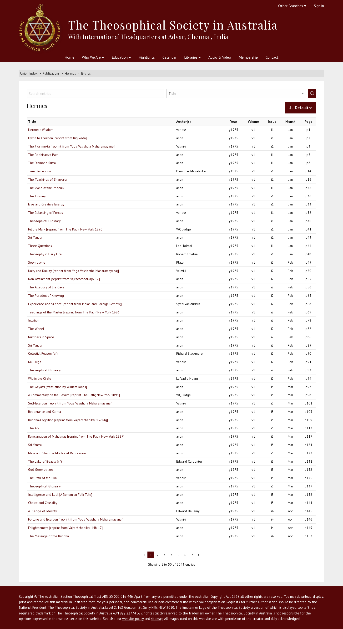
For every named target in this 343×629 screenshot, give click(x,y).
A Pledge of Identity (42, 511)
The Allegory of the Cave (46, 287)
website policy (133, 618)
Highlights (147, 57)
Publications (51, 73)
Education (121, 57)
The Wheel (36, 329)
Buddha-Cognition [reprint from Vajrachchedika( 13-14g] (68, 420)
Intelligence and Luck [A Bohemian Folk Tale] (60, 494)
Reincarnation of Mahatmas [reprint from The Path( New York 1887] (76, 436)
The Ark (33, 428)
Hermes (70, 73)
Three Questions (40, 246)
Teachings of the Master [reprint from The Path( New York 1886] (74, 312)
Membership (248, 57)
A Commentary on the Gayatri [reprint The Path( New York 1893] (74, 395)
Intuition (33, 320)
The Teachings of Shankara (47, 179)
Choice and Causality (42, 503)
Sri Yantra (35, 237)
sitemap (157, 618)
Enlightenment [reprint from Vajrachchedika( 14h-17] (65, 528)
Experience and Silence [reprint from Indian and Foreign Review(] (75, 304)
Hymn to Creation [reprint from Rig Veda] (57, 138)
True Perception (39, 171)
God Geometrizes (40, 469)
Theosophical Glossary (44, 221)
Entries (86, 73)
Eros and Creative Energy (46, 204)
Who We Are (93, 57)
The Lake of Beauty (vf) (45, 461)
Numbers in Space (41, 337)
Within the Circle (39, 378)
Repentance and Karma (44, 411)
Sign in (319, 5)
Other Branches (292, 5)
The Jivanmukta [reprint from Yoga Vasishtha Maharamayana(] (71, 146)
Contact (272, 57)
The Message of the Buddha (48, 536)
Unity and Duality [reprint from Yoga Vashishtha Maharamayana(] (73, 271)
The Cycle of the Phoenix (46, 188)
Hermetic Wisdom (40, 130)
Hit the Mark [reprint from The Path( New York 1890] (65, 229)
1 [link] (151, 555)
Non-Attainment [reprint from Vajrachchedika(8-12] (64, 279)
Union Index (28, 73)
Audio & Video (219, 57)
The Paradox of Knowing (46, 295)
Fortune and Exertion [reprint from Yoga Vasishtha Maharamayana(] (75, 519)
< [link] (144, 555)
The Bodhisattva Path (43, 155)
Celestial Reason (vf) (43, 353)
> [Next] (199, 555)
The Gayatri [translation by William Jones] (57, 387)
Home (69, 57)
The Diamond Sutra (42, 163)
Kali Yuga (34, 362)
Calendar (169, 57)
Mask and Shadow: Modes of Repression (57, 453)
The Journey (37, 196)
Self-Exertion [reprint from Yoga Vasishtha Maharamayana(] (70, 403)
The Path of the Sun (42, 478)
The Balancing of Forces (45, 212)
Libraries (192, 57)
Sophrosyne (36, 262)
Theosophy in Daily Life (45, 254)
